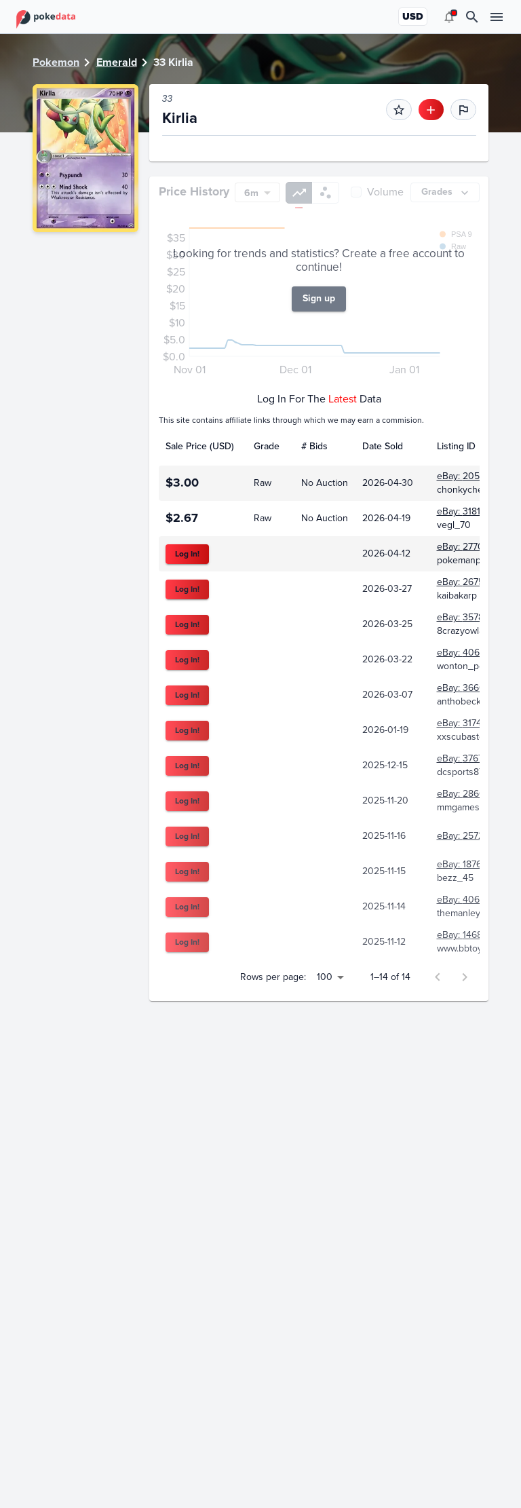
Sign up (319, 419)
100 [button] (324, 1097)
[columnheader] (203, 567)
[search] (472, 17)
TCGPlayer (294, 152)
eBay (192, 152)
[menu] (449, 17)
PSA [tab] (180, 198)
